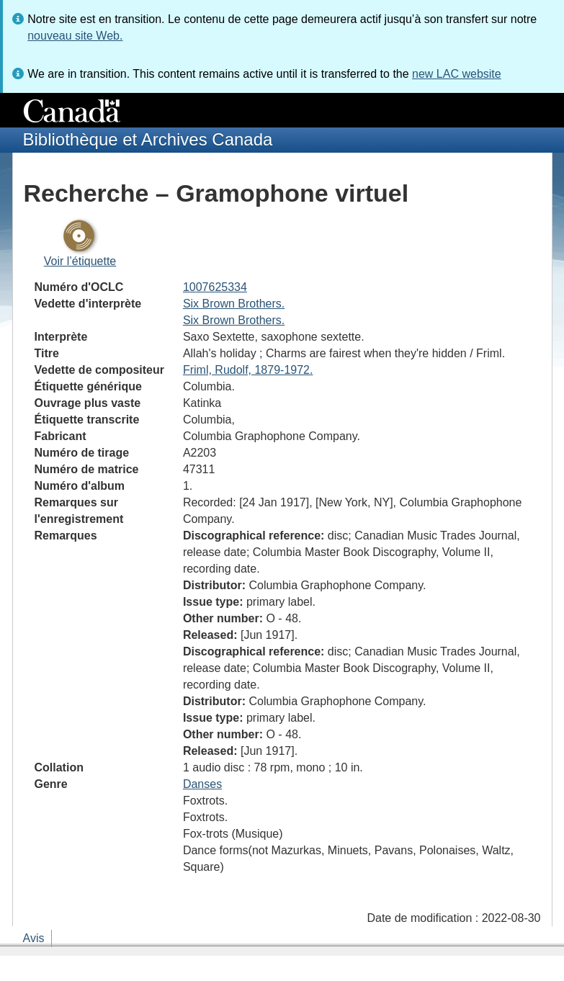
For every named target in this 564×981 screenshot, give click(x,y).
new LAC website (456, 74)
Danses (202, 784)
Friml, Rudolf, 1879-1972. (248, 370)
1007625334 (215, 287)
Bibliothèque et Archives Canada (148, 139)
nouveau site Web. (74, 36)
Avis (34, 938)
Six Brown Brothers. (234, 303)
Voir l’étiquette (80, 261)
